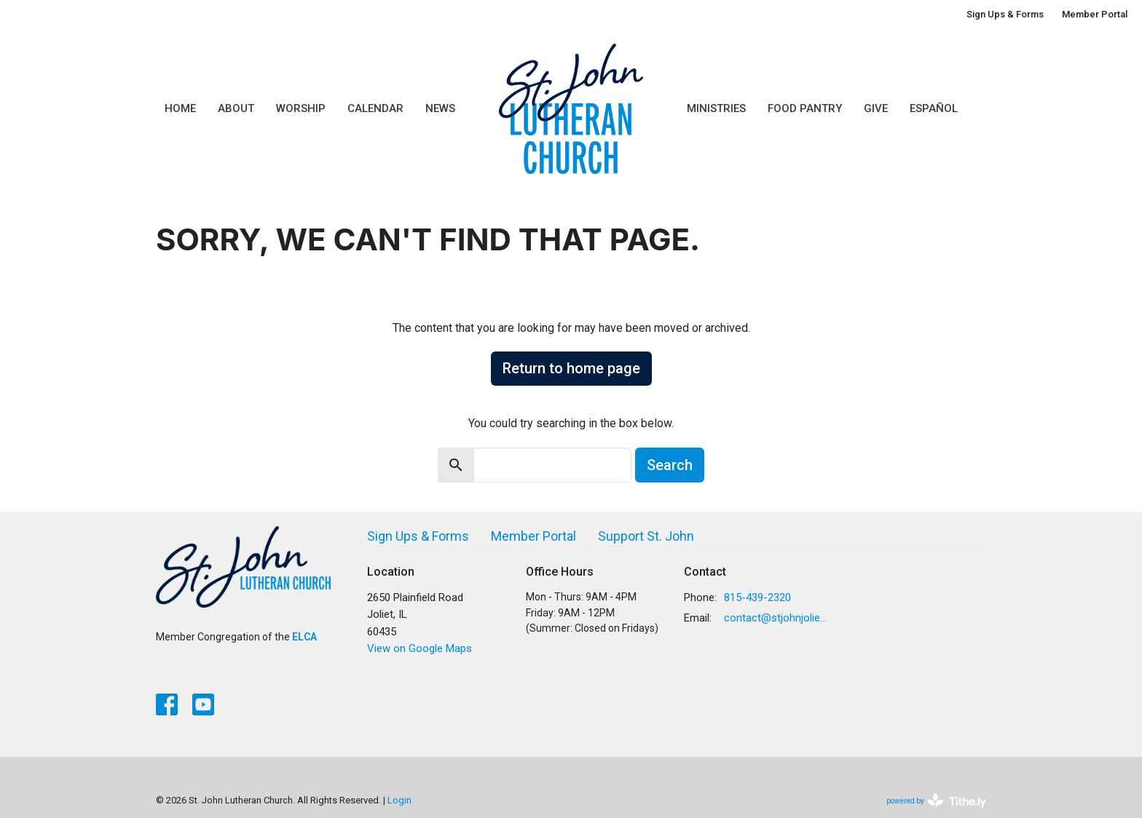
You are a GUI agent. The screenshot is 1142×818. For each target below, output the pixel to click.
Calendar (375, 108)
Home (180, 108)
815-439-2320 (757, 597)
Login (399, 800)
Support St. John (646, 536)
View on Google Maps (419, 648)
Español (934, 108)
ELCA (304, 637)
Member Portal (1094, 14)
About (236, 108)
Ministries (716, 108)
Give (876, 108)
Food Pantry (805, 108)
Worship (301, 108)
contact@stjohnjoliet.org (776, 617)
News (440, 108)
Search (670, 465)
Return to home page (571, 368)
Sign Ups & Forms (1005, 14)
